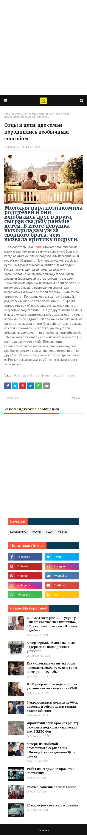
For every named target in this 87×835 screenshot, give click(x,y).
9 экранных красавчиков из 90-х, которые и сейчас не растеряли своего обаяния (52, 707)
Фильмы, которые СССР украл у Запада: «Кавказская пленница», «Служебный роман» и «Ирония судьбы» (52, 624)
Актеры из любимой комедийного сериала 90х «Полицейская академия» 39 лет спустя (52, 750)
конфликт (43, 375)
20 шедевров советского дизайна (52, 805)
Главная (44, 830)
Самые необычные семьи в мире (51, 787)
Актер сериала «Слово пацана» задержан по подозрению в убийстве (51, 647)
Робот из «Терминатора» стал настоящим (51, 771)
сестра (33, 114)
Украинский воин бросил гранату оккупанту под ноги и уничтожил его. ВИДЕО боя (53, 727)
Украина (62, 531)
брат (17, 375)
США (49, 531)
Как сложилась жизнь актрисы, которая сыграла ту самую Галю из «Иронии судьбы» (52, 668)
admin (11, 146)
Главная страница (15, 114)
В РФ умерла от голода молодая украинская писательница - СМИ (52, 686)
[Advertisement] (43, 47)
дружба (28, 375)
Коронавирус (18, 531)
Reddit (38, 247)
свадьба (58, 375)
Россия (36, 531)
